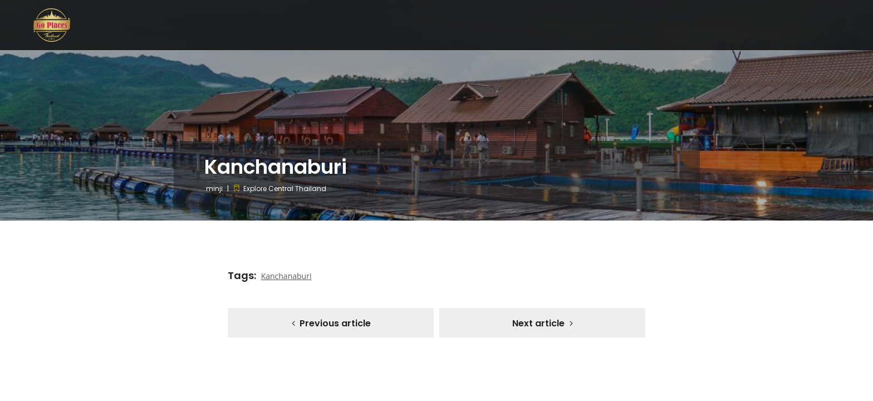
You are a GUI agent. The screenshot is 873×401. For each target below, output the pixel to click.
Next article (538, 323)
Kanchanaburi (286, 276)
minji (214, 188)
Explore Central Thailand (284, 188)
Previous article (335, 323)
